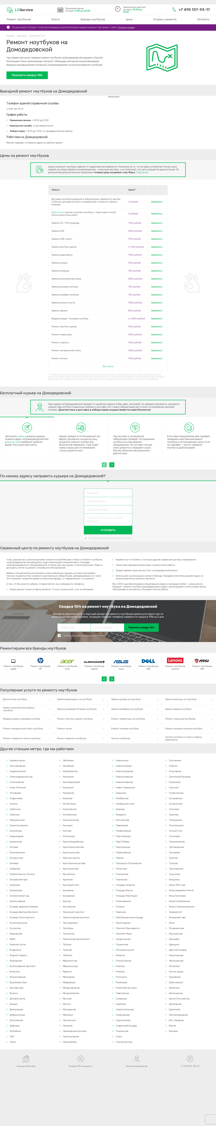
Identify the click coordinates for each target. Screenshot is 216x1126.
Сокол (119, 1036)
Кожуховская (69, 809)
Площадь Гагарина (125, 885)
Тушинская (174, 874)
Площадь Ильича (124, 890)
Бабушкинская (17, 820)
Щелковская (175, 1004)
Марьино (67, 971)
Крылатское (69, 874)
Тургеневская (176, 868)
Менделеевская (71, 993)
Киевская (67, 798)
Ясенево (173, 1031)
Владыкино (15, 950)
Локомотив (68, 933)
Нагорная (68, 1025)
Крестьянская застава (74, 863)
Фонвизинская (176, 928)
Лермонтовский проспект (76, 917)
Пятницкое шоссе (125, 950)
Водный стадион (18, 955)
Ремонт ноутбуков (19, 19)
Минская (67, 998)
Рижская (120, 966)
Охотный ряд (122, 820)
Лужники (67, 950)
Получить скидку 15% (27, 75)
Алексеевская (17, 782)
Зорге (13, 1042)
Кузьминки (68, 890)
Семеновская (123, 1015)
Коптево (67, 831)
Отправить (108, 530)
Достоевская (16, 1020)
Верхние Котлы (18, 944)
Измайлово (68, 766)
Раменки (120, 955)
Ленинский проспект (74, 912)
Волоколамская (18, 977)
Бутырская (15, 928)
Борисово (15, 885)
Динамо (14, 1004)
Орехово (120, 809)
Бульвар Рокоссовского (22, 917)
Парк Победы (122, 841)
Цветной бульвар (178, 950)
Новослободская (124, 771)
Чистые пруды (176, 971)
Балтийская (16, 831)
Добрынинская (17, 1015)
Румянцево (121, 982)
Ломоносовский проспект (76, 939)
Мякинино (68, 1015)
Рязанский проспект (126, 987)
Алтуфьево (15, 793)
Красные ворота (71, 858)
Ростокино (121, 977)
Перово (120, 858)
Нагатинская (69, 1020)
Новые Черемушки (125, 787)
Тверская (173, 814)
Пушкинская (122, 944)
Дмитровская (16, 1009)
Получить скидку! (126, 27)
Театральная (175, 820)
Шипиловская (176, 993)
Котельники (69, 836)
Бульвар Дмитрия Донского (24, 912)
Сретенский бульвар (179, 776)
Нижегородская (71, 1036)
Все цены (108, 366)
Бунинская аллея (18, 923)
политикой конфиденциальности (106, 538)
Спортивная (175, 771)
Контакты (203, 19)
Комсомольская (71, 820)
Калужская (68, 776)
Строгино (174, 787)
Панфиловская (123, 831)
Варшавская (16, 933)
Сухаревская (175, 798)
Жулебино (15, 1031)
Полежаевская (123, 901)
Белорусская (16, 858)
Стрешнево (175, 782)
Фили (172, 923)
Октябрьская (122, 798)
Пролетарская (123, 923)
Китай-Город (69, 803)
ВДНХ (12, 939)
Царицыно (174, 944)
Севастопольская (125, 1009)
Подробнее (142, 172)
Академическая (18, 771)
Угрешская (174, 879)
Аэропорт (15, 814)
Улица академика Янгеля (181, 890)
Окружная (121, 793)
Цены (129, 19)
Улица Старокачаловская (181, 906)
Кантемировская (71, 782)
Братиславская (17, 901)
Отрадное (121, 814)
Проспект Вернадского (128, 928)
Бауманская (16, 841)
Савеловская (122, 993)
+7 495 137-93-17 (191, 9)
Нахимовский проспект (75, 1031)
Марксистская (70, 960)
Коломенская (69, 814)
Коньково (68, 825)
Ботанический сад (19, 895)
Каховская (68, 787)
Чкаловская (174, 977)
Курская (67, 901)
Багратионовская (19, 825)
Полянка (120, 906)
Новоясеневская (124, 782)
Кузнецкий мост (71, 885)
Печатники (121, 868)
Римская (120, 971)
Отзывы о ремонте (165, 19)
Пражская (121, 912)
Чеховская (174, 966)
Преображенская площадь (129, 917)
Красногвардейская (73, 841)
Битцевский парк (18, 879)
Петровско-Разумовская (128, 863)
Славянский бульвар (126, 1025)
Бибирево (15, 868)
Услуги (55, 19)
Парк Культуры (123, 836)
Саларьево (121, 998)
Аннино (14, 803)
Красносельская (71, 852)
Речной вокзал (123, 960)
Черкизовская (176, 955)
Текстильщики (176, 825)
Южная (172, 1025)
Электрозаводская (178, 1015)
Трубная (173, 858)
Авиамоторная (17, 760)
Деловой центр (18, 998)
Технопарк (174, 836)
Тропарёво (174, 852)
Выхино (14, 993)
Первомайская (123, 852)
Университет (175, 912)
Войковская (16, 960)
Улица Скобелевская (179, 901)
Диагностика (58, 212)
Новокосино (122, 760)
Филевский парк (177, 917)
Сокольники (175, 760)
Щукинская (174, 1009)
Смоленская (122, 1031)
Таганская (174, 809)
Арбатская (15, 809)
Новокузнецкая (124, 766)
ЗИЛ (12, 1036)
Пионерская (122, 874)
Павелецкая (122, 825)
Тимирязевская (177, 841)
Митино (67, 1004)
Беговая (14, 847)
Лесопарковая (70, 923)
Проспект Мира (124, 933)
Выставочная (16, 987)
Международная (71, 987)
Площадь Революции (126, 895)
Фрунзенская (176, 933)
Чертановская (176, 960)
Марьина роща (70, 966)
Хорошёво (174, 939)
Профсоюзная (123, 939)
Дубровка (15, 1025)
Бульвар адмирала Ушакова (24, 906)
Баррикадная (16, 836)
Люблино (67, 955)
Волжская (15, 971)
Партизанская (123, 847)
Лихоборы (68, 928)
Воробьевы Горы (18, 982)
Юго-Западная (176, 1020)
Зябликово (68, 760)
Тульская (173, 863)
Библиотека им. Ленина (22, 874)
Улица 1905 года (177, 885)
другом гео (13, 442)
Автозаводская (17, 766)
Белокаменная (17, 852)
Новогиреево (70, 1042)
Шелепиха (174, 987)
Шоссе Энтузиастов (179, 998)
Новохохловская (124, 776)
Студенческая (176, 793)
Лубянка (67, 944)
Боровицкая (16, 890)
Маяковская (69, 977)
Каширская (68, 793)
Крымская (68, 879)
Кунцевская (69, 895)
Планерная (121, 879)
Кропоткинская (70, 868)
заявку (21, 436)
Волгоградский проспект (22, 966)
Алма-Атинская (18, 787)
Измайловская (70, 771)
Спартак (173, 766)
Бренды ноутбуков (93, 19)
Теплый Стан (175, 831)
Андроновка (16, 798)
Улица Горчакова (177, 895)
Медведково (69, 982)
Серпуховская (123, 1020)
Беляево (14, 863)
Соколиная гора (124, 1042)
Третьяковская (176, 847)
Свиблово (121, 1004)
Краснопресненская (73, 847)
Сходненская (175, 803)
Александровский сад (21, 776)
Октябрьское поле (125, 803)
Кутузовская (69, 906)
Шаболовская (176, 982)
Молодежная (69, 1009)
